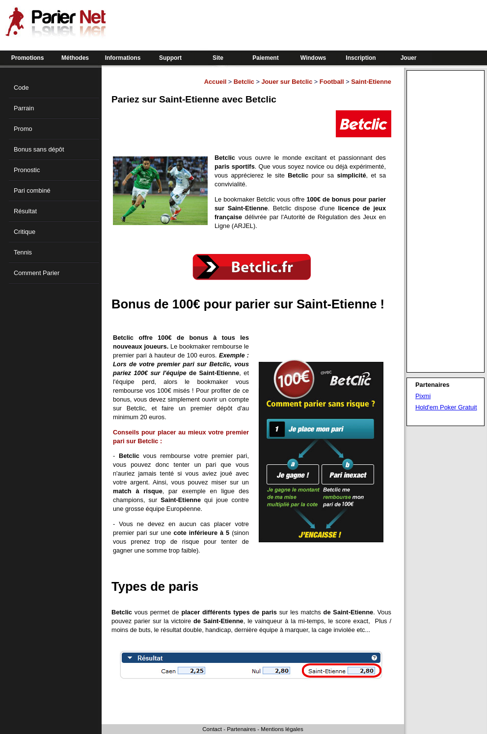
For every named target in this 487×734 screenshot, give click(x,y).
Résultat (25, 211)
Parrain (24, 108)
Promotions (27, 57)
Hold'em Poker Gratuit (446, 407)
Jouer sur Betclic (286, 81)
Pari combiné (32, 190)
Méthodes (75, 57)
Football (332, 81)
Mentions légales (282, 729)
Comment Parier (36, 273)
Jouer (409, 57)
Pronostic (27, 170)
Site (218, 57)
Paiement (265, 57)
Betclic (244, 81)
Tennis (23, 252)
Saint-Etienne (371, 81)
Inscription (361, 57)
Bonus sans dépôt (39, 149)
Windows (313, 57)
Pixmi (423, 396)
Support (170, 57)
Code (21, 87)
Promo (23, 128)
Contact (212, 729)
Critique (24, 231)
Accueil (215, 81)
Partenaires (241, 729)
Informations (123, 57)
